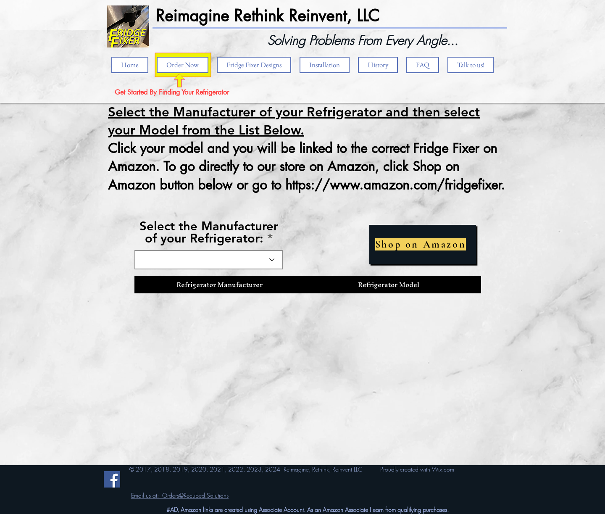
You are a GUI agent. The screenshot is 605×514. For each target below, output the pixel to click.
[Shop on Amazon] (422, 244)
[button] (325, 65)
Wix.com (443, 469)
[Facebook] (112, 479)
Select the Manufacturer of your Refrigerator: (208, 232)
